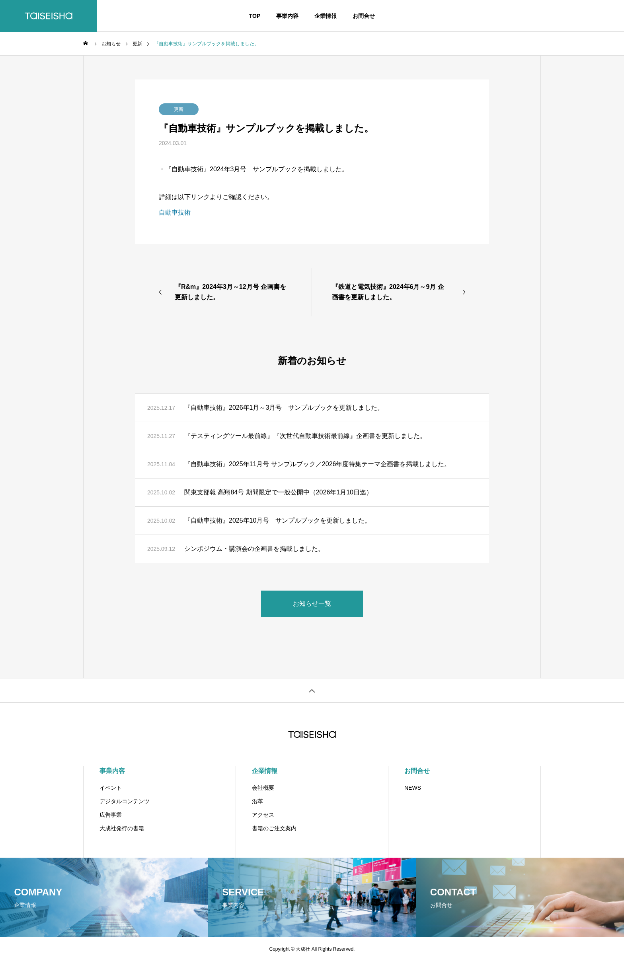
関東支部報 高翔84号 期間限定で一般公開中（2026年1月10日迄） (278, 492)
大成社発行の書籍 (121, 828)
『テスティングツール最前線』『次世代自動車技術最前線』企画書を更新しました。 (305, 435)
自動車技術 (175, 212)
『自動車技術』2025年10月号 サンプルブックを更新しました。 (277, 520)
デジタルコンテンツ (124, 801)
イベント (110, 788)
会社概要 (263, 788)
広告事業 (110, 815)
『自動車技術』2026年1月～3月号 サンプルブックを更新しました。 (284, 407)
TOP (255, 16)
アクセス (263, 815)
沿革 (257, 801)
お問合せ (364, 16)
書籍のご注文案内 (274, 828)
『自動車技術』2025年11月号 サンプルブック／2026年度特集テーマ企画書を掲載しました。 (317, 464)
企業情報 (325, 16)
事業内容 (287, 16)
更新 (178, 109)
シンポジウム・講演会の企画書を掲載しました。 (254, 548)
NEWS (412, 788)
